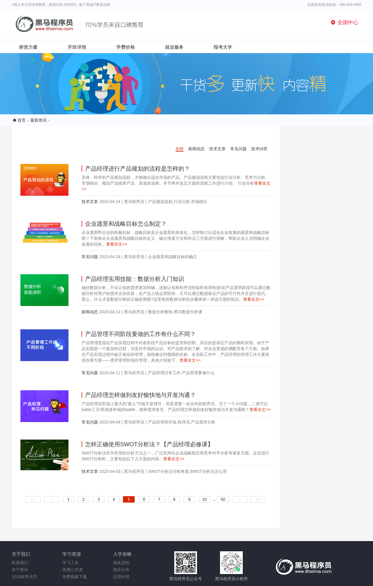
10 (204, 499)
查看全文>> (116, 244)
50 (223, 499)
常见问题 (238, 148)
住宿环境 (121, 576)
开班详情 (77, 47)
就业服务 (174, 47)
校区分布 (121, 569)
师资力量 (28, 47)
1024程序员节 (24, 576)
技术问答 (259, 148)
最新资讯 (38, 120)
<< (33, 499)
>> (258, 499)
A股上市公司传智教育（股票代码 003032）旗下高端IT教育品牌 (61, 5)
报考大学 (223, 47)
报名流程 (121, 562)
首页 (21, 120)
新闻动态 (196, 148)
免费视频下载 (74, 576)
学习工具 (70, 562)
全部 (179, 148)
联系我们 (20, 562)
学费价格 (125, 47)
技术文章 (217, 148)
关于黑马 (20, 569)
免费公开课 (72, 569)
